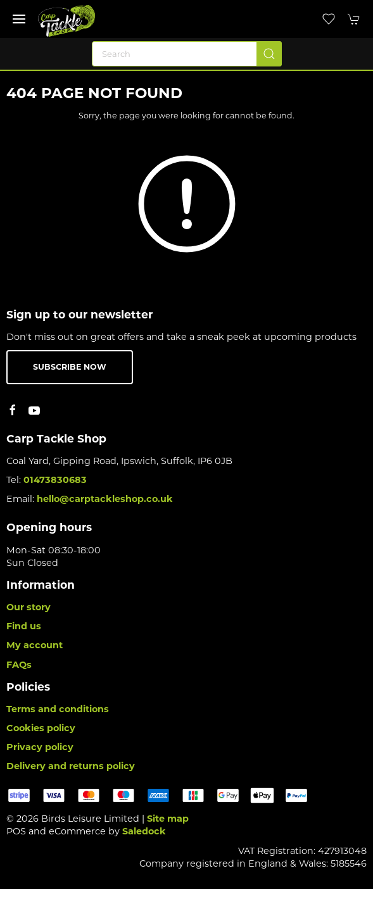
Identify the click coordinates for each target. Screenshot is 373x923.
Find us (23, 626)
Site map (168, 818)
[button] (19, 18)
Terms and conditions (57, 709)
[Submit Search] (269, 53)
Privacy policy (39, 747)
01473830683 (55, 480)
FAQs (19, 664)
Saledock (144, 831)
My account (34, 645)
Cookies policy (40, 728)
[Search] (187, 53)
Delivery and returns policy (70, 766)
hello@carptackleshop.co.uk (105, 499)
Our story (28, 607)
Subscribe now (69, 367)
